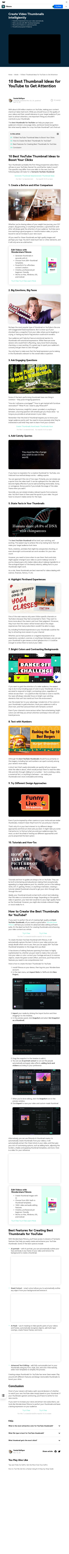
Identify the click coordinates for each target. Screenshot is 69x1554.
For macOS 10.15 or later (44, 179)
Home (10, 74)
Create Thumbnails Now (25, 426)
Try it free (15, 281)
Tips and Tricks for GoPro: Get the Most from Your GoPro (28, 1465)
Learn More (31, 281)
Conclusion (17, 148)
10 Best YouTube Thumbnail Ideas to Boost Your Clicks (34, 138)
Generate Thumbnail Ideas (24, 176)
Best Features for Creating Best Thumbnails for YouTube (34, 144)
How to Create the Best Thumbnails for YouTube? (32, 141)
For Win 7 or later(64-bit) (24, 179)
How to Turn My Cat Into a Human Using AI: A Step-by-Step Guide (30, 1469)
